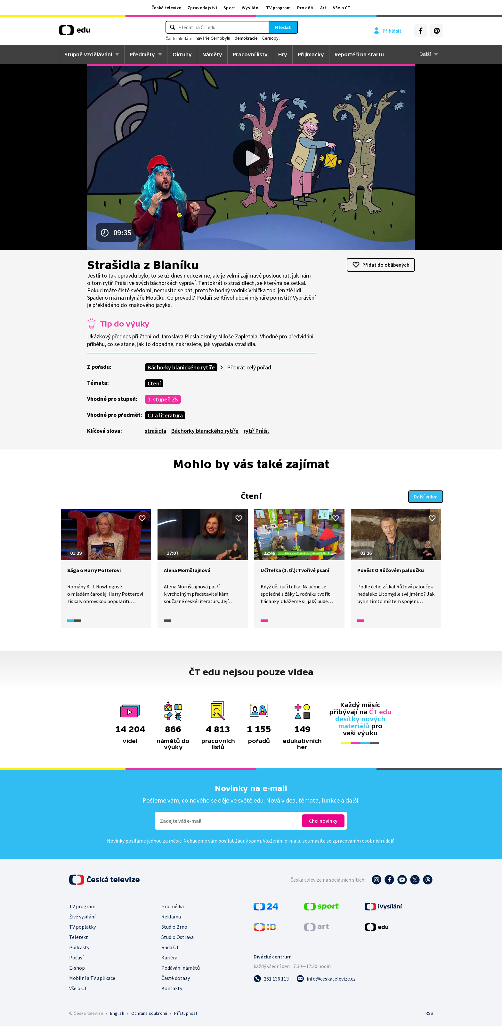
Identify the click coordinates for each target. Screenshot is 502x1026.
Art (323, 8)
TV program (278, 8)
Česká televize (166, 8)
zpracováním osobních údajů (363, 840)
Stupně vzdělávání (88, 54)
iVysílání (251, 8)
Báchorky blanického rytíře (181, 367)
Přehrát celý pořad (248, 367)
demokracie (246, 38)
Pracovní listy (250, 54)
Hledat (283, 27)
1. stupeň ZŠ (163, 399)
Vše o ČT (342, 8)
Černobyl (270, 38)
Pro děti (305, 8)
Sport (229, 8)
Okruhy (182, 54)
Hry (282, 54)
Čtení (154, 383)
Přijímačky (311, 54)
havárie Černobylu (213, 38)
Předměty (142, 54)
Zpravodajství (202, 8)
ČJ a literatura (165, 415)
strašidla (155, 430)
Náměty (212, 54)
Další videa (426, 496)
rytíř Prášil (256, 430)
